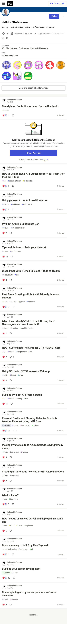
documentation (14, 181)
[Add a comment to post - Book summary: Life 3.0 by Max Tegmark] (6, 554)
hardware (31, 301)
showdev (6, 425)
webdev (24, 452)
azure (20, 375)
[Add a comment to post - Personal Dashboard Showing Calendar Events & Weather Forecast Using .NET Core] (6, 430)
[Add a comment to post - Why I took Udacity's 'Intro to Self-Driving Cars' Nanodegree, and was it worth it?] (4, 333)
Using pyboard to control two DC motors (24, 200)
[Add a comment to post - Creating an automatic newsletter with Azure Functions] (4, 480)
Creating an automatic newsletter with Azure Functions (33, 471)
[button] (6, 65)
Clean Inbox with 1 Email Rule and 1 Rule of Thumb (31, 270)
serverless (14, 452)
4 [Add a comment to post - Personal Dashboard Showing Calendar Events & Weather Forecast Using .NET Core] (15, 430)
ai (31, 549)
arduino (5, 110)
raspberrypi (26, 425)
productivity (15, 251)
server (19, 525)
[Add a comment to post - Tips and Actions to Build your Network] (5, 256)
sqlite (5, 375)
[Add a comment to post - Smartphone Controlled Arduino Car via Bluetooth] (6, 115)
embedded (15, 204)
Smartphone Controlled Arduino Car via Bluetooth (30, 106)
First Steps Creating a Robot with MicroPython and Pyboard (31, 296)
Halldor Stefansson (14, 100)
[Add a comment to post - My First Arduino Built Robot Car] (4, 233)
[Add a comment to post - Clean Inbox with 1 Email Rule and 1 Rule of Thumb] (4, 280)
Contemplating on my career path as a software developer (29, 594)
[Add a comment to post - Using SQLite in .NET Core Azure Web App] (4, 380)
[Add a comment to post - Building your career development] (6, 578)
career (5, 251)
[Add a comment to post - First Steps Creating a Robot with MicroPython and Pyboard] (6, 306)
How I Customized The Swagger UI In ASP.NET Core (31, 347)
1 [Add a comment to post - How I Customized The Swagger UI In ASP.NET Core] (11, 356)
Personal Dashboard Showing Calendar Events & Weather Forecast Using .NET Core (29, 420)
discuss (6, 572)
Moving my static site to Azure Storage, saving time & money (32, 446)
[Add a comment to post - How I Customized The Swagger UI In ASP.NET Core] (4, 357)
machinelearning (27, 328)
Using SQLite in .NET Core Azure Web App (26, 371)
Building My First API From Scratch (22, 394)
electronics (27, 204)
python (5, 204)
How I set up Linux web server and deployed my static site (32, 520)
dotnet (11, 351)
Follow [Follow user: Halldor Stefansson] (54, 16)
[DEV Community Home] (10, 3)
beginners (13, 499)
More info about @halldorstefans (33, 88)
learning (14, 328)
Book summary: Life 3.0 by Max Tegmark (25, 545)
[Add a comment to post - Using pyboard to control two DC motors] (6, 209)
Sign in (45, 159)
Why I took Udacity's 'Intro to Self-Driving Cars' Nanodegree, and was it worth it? (28, 323)
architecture (28, 181)
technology (23, 549)
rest (26, 398)
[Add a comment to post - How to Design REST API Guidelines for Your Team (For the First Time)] (6, 186)
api (4, 181)
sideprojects (21, 351)
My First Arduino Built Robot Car (20, 223)
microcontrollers (18, 228)
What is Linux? (10, 495)
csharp (19, 398)
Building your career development (21, 568)
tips (17, 275)
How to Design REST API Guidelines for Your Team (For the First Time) (33, 175)
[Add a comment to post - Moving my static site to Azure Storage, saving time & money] (4, 457)
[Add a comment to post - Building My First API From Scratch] (5, 404)
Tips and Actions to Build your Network (24, 247)
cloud (12, 525)
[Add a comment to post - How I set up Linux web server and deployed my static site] (4, 531)
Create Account (33, 153)
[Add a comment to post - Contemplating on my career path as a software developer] (4, 604)
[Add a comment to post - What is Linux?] (6, 504)
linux (4, 499)
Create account (57, 3)
